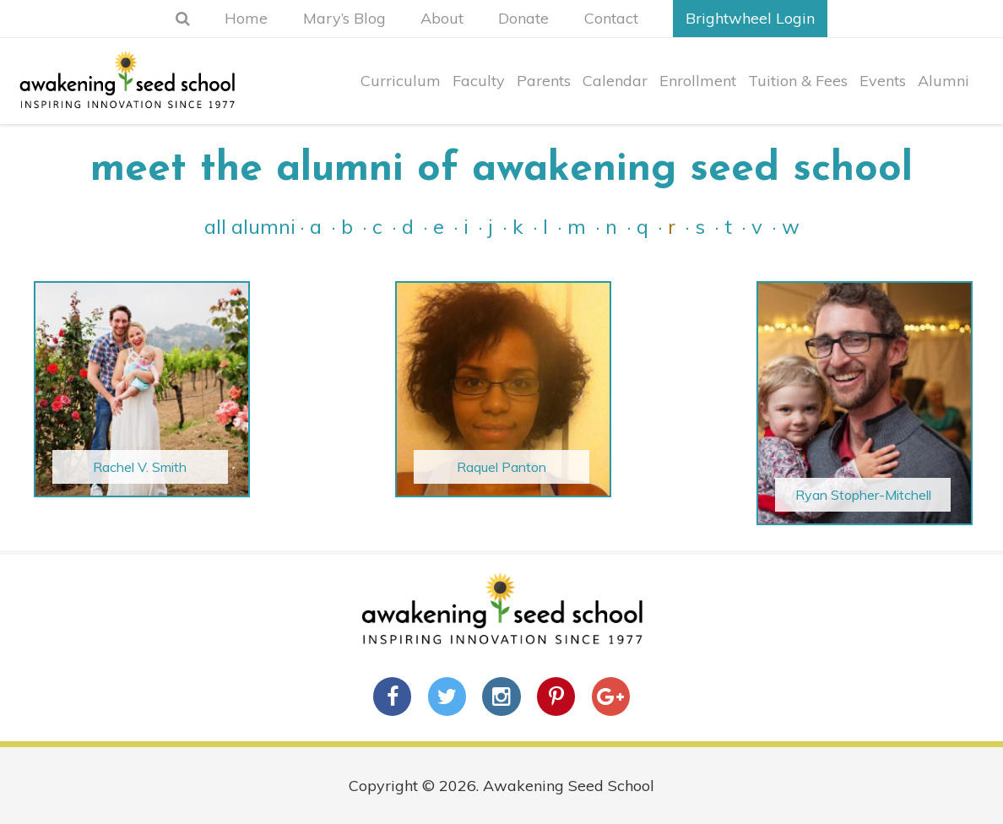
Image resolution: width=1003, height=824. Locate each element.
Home (233, 18)
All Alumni (249, 226)
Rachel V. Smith (140, 466)
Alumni (943, 91)
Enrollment (695, 91)
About (442, 18)
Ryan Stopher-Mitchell (863, 494)
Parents (539, 91)
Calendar (611, 91)
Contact (624, 18)
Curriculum (395, 91)
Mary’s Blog (337, 18)
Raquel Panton (501, 466)
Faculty (473, 91)
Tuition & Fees (796, 91)
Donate (530, 18)
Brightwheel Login (769, 18)
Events (882, 91)
